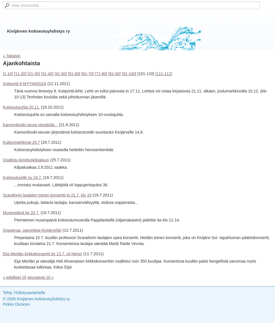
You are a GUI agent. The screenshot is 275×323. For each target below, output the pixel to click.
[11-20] (20, 73)
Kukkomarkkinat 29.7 (21, 142)
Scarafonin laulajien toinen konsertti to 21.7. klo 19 (47, 195)
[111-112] (163, 73)
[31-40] (47, 73)
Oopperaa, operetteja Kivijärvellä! (32, 230)
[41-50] (60, 73)
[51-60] (74, 73)
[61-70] (87, 73)
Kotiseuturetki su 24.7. (22, 177)
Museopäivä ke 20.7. (21, 212)
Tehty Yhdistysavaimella (24, 292)
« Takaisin (11, 56)
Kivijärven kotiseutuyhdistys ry (38, 31)
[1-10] (8, 73)
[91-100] (129, 73)
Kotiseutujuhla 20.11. (21, 107)
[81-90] (114, 73)
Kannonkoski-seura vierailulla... (30, 125)
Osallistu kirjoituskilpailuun (26, 160)
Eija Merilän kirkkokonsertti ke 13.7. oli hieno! (42, 254)
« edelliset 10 (14, 277)
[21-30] (34, 73)
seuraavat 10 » (40, 277)
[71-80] (101, 73)
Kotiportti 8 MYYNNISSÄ (24, 83)
